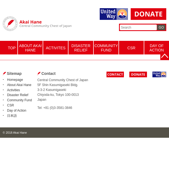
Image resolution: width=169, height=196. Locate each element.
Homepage (15, 80)
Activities (13, 90)
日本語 (12, 116)
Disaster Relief (17, 95)
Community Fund (19, 100)
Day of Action (16, 110)
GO (161, 27)
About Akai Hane (19, 85)
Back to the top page (164, 55)
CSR (10, 105)
